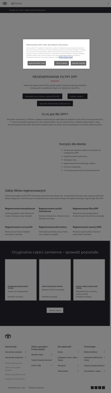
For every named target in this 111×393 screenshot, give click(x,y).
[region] (56, 54)
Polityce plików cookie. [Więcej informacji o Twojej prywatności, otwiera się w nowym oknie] (65, 57)
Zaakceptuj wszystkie (78, 63)
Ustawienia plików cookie (37, 63)
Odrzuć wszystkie (61, 63)
